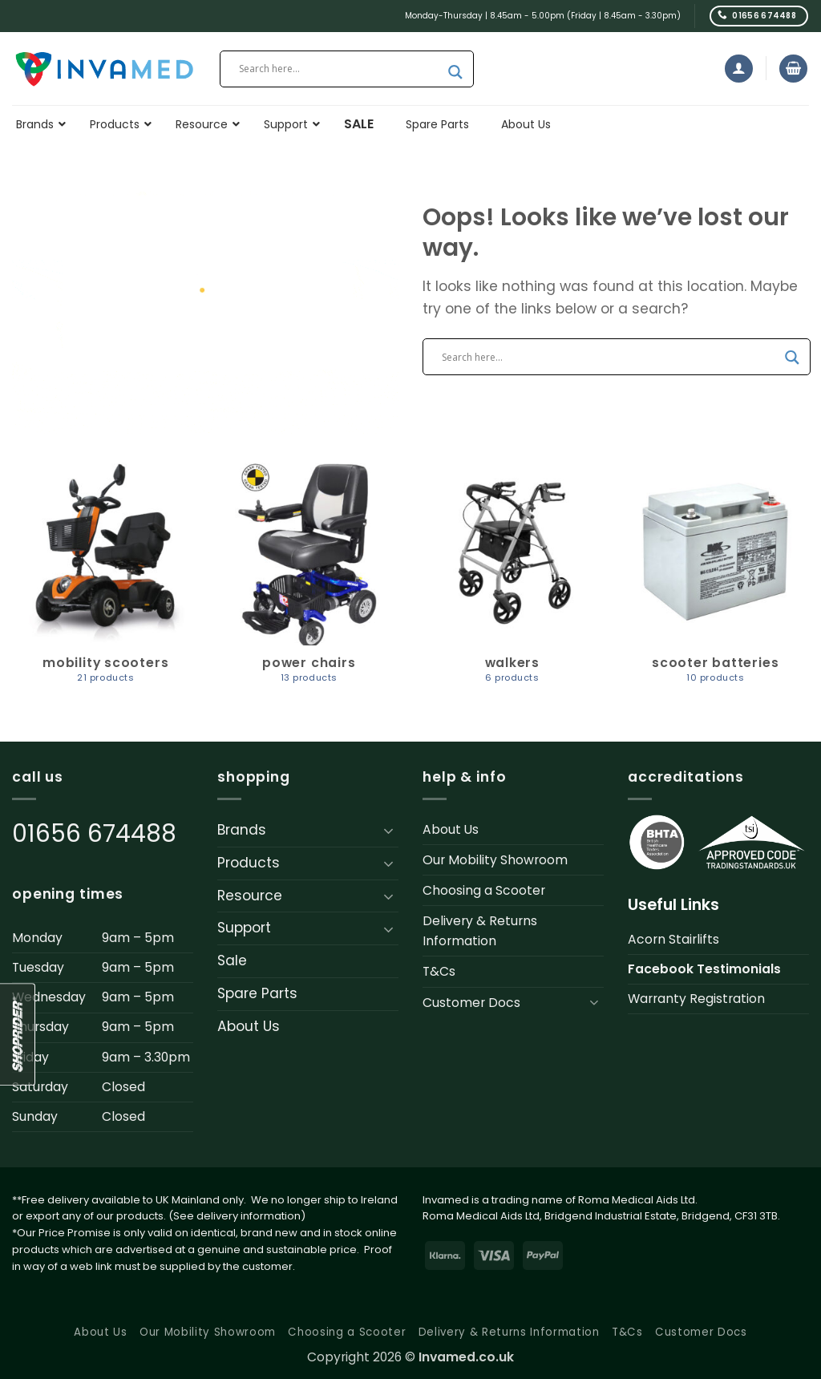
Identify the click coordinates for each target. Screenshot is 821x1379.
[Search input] (339, 69)
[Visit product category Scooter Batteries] (715, 580)
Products (248, 862)
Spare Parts (257, 993)
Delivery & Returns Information (480, 930)
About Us (248, 1026)
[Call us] (759, 16)
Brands (241, 829)
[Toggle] (388, 830)
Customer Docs (471, 1002)
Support (244, 927)
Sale (232, 960)
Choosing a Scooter (484, 890)
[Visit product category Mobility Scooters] (106, 580)
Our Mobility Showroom (495, 859)
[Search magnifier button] (455, 72)
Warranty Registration (696, 998)
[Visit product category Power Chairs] (308, 580)
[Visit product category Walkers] (512, 580)
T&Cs (439, 971)
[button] (739, 69)
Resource (249, 895)
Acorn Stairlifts (673, 939)
